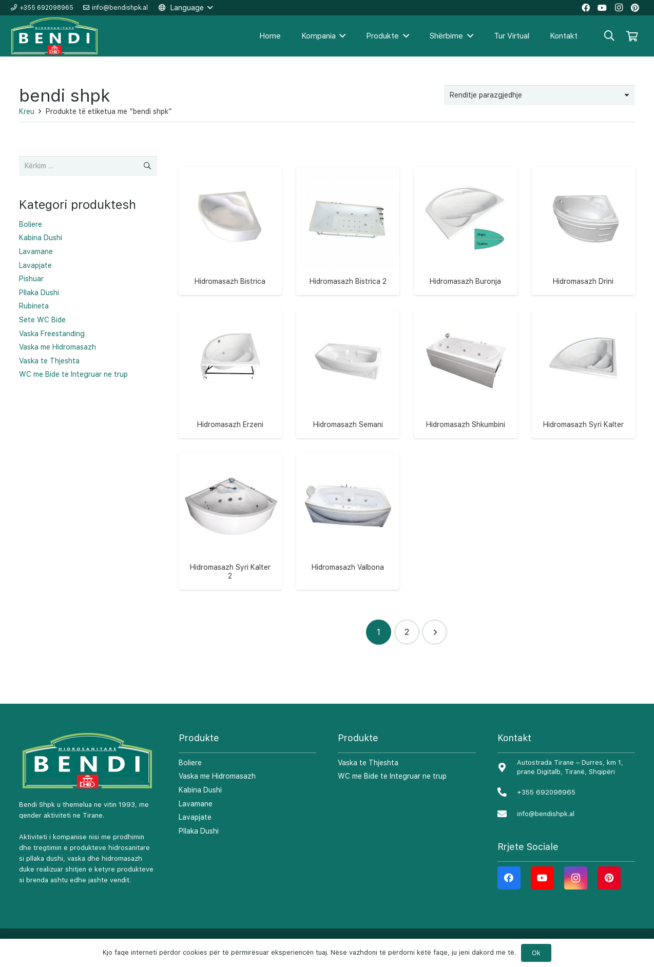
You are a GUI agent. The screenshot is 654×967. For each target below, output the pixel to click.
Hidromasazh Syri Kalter (583, 424)
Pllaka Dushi (39, 292)
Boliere (30, 224)
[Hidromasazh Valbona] (347, 504)
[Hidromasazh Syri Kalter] (583, 361)
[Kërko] (609, 36)
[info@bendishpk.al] (507, 814)
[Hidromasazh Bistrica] (230, 218)
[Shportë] (632, 35)
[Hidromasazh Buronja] (465, 218)
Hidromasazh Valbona (348, 567)
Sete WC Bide (42, 320)
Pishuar (31, 279)
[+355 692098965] (507, 792)
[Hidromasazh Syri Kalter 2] (230, 504)
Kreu (26, 111)
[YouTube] (542, 877)
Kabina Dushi (40, 238)
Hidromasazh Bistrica (230, 281)
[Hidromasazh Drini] (583, 218)
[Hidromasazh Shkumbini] (465, 361)
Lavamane (36, 251)
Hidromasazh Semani (348, 424)
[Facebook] (509, 877)
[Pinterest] (609, 877)
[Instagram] (575, 877)
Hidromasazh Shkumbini (465, 424)
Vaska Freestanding (52, 334)
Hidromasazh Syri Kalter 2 (230, 571)
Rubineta (34, 306)
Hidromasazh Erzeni (230, 424)
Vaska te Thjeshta (49, 361)
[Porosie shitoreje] (539, 95)
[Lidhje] (55, 36)
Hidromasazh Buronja (465, 281)
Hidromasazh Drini (583, 281)
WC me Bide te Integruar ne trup (73, 374)
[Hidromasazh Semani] (347, 361)
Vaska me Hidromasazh (57, 347)
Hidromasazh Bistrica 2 (348, 281)
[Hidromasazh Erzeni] (230, 361)
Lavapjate (35, 265)
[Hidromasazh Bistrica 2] (347, 218)
